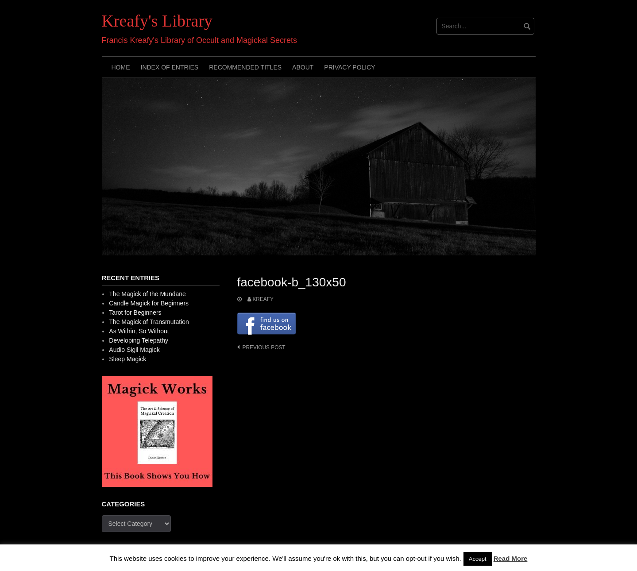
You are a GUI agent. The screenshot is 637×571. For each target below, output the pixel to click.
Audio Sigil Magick (134, 349)
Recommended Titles (245, 67)
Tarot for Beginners (135, 312)
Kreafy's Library (157, 21)
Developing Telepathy (138, 340)
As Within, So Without (139, 331)
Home (121, 67)
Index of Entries (170, 67)
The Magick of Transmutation (149, 321)
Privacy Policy (349, 67)
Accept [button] (477, 559)
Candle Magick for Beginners (149, 303)
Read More (511, 558)
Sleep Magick (127, 359)
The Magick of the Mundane (147, 293)
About (302, 67)
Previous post (264, 347)
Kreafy (263, 299)
